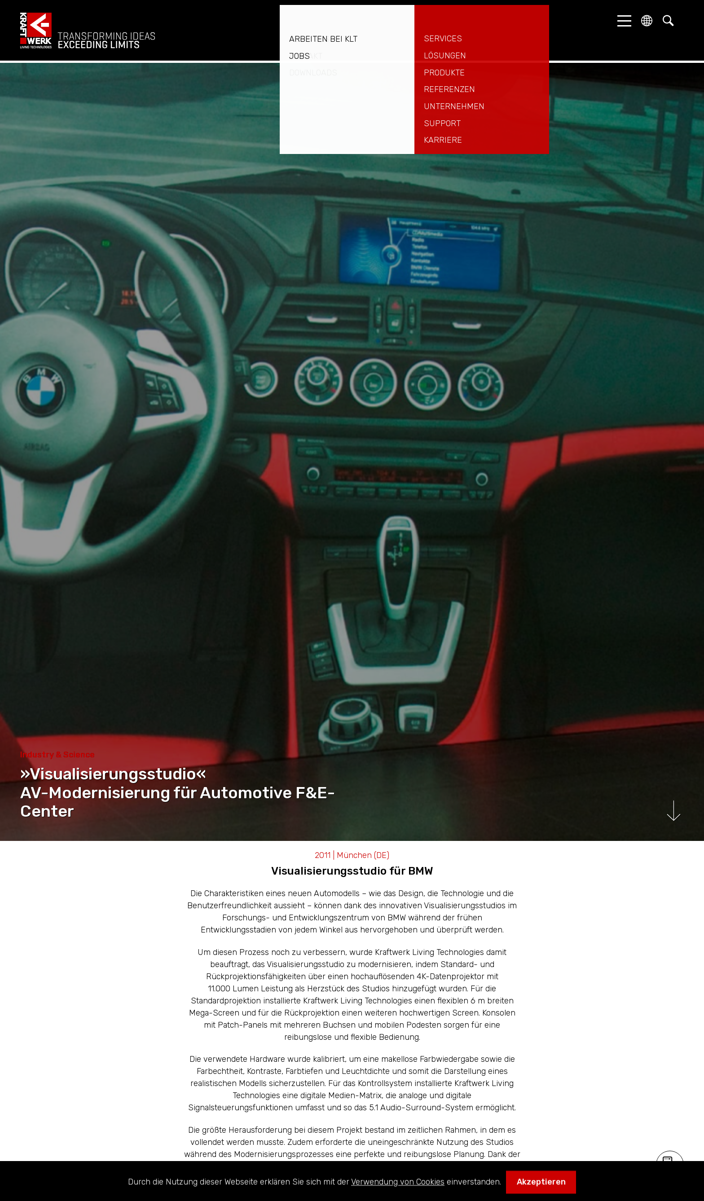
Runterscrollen (674, 811)
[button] (621, 20)
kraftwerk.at (87, 30)
